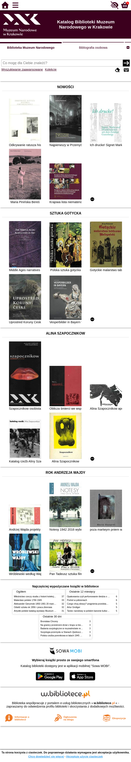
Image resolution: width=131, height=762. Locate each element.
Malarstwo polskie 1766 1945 (28, 600)
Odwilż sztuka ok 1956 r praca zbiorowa (33, 607)
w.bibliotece (104, 703)
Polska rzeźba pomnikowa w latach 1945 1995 (62, 635)
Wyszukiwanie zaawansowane (22, 69)
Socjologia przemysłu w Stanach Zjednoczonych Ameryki (67, 632)
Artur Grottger (73, 607)
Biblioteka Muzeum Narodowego (30, 47)
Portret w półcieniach (77, 600)
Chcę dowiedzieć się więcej (46, 756)
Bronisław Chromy (49, 621)
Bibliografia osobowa (93, 47)
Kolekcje (51, 69)
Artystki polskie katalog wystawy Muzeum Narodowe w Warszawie (45, 611)
